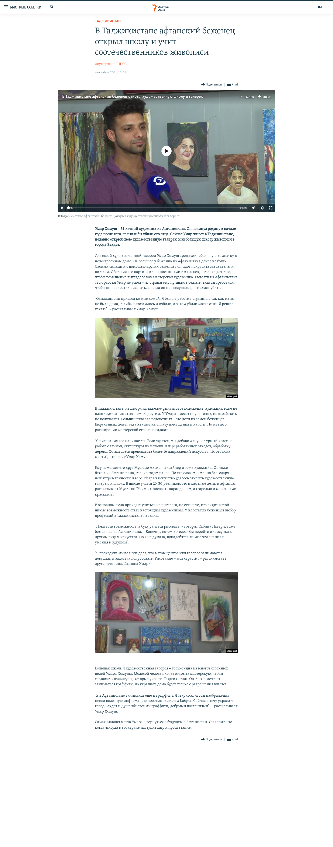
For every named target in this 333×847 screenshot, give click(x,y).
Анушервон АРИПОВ (111, 64)
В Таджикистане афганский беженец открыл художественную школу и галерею (133, 97)
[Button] (211, 85)
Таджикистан (108, 21)
